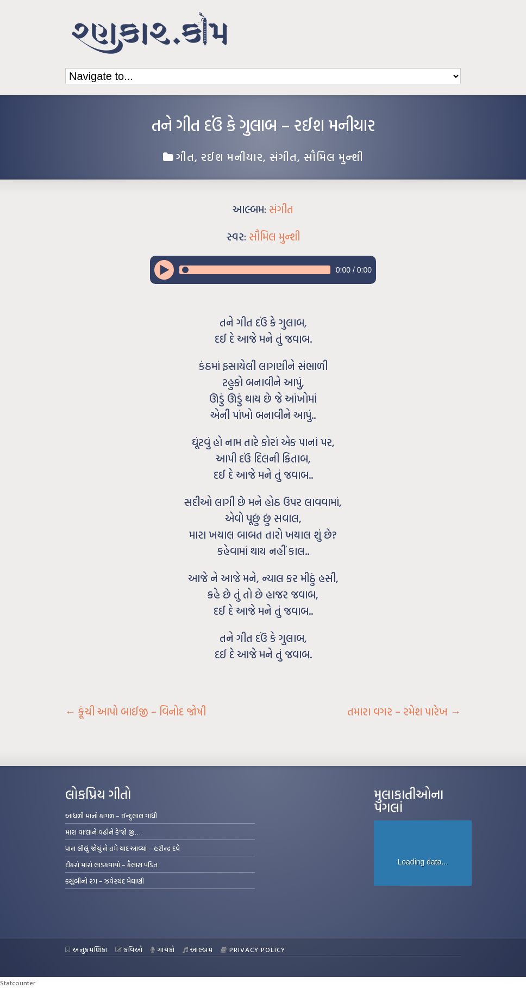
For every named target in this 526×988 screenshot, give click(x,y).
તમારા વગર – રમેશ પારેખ (404, 711)
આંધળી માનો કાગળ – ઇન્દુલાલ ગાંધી (111, 815)
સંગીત (283, 157)
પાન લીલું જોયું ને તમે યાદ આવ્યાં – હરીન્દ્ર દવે (122, 848)
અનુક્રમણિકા (86, 949)
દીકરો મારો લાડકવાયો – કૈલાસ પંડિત (111, 864)
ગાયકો (163, 949)
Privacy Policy (253, 949)
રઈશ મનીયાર (232, 157)
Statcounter (17, 982)
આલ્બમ (198, 949)
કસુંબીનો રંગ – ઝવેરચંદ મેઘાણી (104, 881)
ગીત (185, 157)
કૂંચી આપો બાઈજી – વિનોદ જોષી (135, 711)
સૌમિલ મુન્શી (334, 157)
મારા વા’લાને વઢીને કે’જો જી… (103, 832)
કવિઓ (129, 949)
